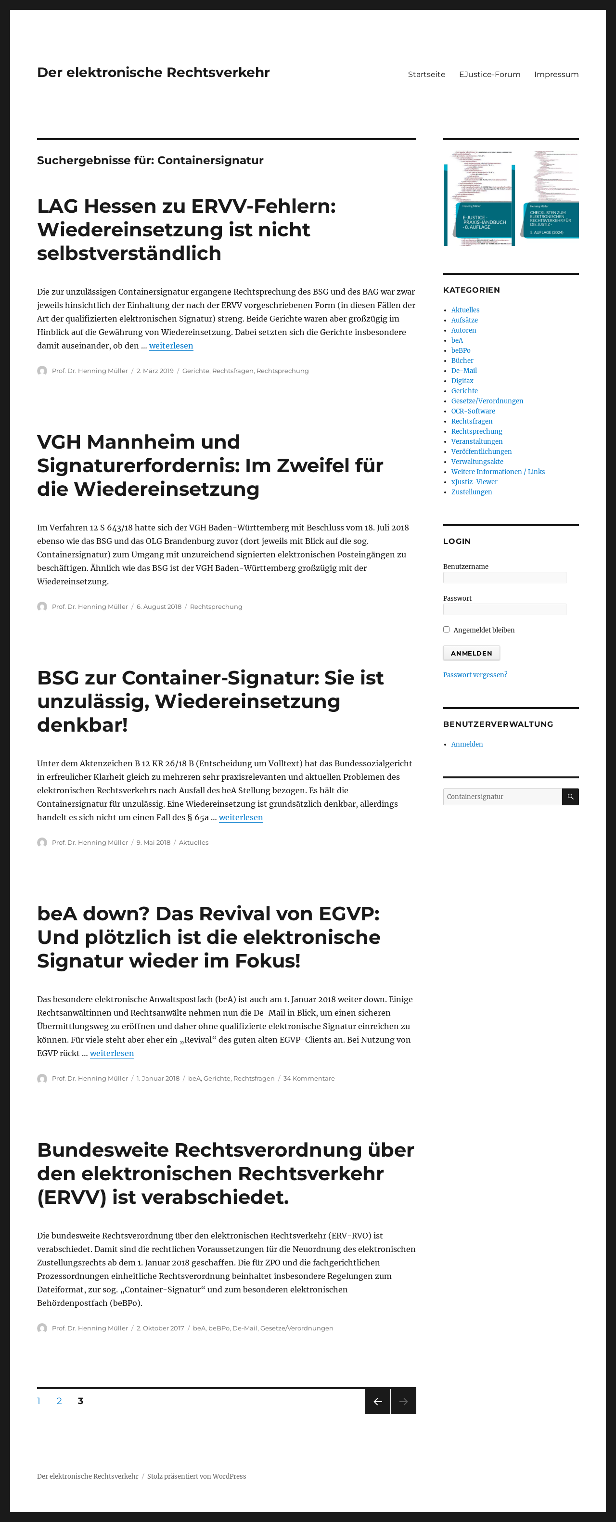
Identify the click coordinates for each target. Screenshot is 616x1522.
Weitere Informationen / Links (498, 472)
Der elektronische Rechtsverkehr (153, 72)
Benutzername (465, 567)
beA (194, 1078)
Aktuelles (193, 842)
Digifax (462, 381)
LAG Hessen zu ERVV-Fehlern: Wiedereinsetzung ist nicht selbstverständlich (186, 229)
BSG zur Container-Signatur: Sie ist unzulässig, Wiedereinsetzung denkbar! (210, 701)
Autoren (463, 330)
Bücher (462, 361)
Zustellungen (471, 492)
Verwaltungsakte (477, 462)
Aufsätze (464, 320)
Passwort (457, 598)
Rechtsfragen (233, 370)
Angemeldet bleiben (479, 630)
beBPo (219, 1328)
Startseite (427, 74)
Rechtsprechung (283, 370)
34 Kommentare (309, 1078)
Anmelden (467, 744)
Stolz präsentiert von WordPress (196, 1476)
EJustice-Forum (490, 74)
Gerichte (195, 370)
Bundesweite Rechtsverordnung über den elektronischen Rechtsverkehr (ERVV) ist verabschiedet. (225, 1173)
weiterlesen (171, 345)
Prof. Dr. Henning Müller (90, 370)
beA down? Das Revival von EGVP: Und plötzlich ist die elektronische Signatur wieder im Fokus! (209, 937)
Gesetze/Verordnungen (297, 1328)
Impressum (556, 74)
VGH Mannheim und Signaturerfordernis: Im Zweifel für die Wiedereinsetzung (210, 465)
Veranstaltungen (477, 442)
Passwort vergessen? (475, 675)
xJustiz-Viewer (474, 482)
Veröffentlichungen (481, 452)
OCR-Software (473, 411)
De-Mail (244, 1328)
